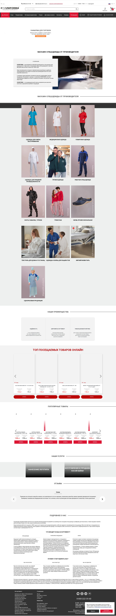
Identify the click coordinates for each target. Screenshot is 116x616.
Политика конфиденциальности (84, 614)
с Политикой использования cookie (102, 607)
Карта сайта (78, 608)
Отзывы (39, 599)
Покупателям (19, 15)
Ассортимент (19, 591)
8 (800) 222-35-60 (26, 3)
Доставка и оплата (49, 15)
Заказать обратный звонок (56, 3)
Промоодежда (57, 180)
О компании (40, 591)
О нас (12, 15)
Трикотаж (58, 220)
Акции (38, 594)
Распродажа (74, 15)
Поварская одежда (83, 139)
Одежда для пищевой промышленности (33, 180)
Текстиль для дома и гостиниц (33, 260)
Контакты (59, 15)
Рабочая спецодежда (83, 180)
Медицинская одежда (58, 139)
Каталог (5, 15)
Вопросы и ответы (42, 605)
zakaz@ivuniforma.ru (41, 3)
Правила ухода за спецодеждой (46, 611)
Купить (24, 397)
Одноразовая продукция (33, 300)
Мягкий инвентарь (83, 260)
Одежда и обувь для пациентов (58, 260)
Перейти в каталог (40, 36)
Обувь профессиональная (82, 220)
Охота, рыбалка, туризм (33, 220)
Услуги (40, 15)
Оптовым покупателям (31, 15)
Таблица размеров (42, 610)
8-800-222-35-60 (84, 599)
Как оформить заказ (42, 604)
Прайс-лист (40, 597)
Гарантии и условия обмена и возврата (47, 608)
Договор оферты (41, 607)
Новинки (66, 15)
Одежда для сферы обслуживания (33, 140)
